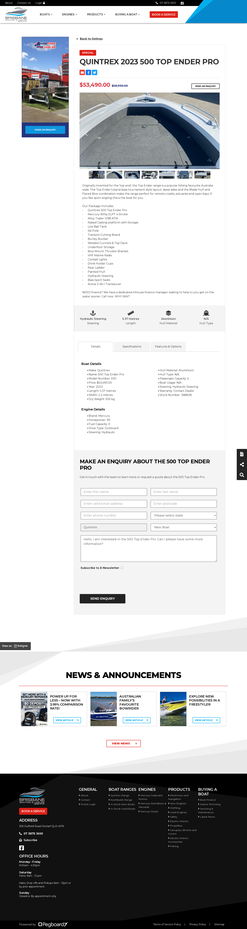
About (8, 2)
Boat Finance (207, 799)
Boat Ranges (122, 789)
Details (95, 346)
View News (124, 743)
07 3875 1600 (166, 2)
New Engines (177, 803)
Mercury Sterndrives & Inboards (152, 805)
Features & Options (168, 346)
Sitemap (219, 924)
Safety (172, 816)
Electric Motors (178, 821)
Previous (85, 133)
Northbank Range (120, 799)
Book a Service (163, 14)
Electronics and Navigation (178, 797)
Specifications (131, 346)
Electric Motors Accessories (178, 840)
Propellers (175, 825)
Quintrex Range (119, 795)
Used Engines (177, 812)
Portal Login (87, 804)
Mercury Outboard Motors (150, 797)
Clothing (174, 807)
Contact (84, 799)
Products (95, 14)
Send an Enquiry (205, 86)
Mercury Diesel (148, 811)
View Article (66, 720)
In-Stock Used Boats (122, 808)
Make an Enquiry (45, 129)
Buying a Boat (126, 14)
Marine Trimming (209, 804)
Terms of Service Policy (167, 924)
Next (213, 133)
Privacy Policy (197, 924)
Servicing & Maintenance (206, 810)
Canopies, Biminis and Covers (182, 832)
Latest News (206, 816)
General (88, 789)
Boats (45, 14)
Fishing (173, 846)
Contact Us (24, 2)
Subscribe (28, 840)
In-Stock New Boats (122, 804)
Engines (68, 14)
